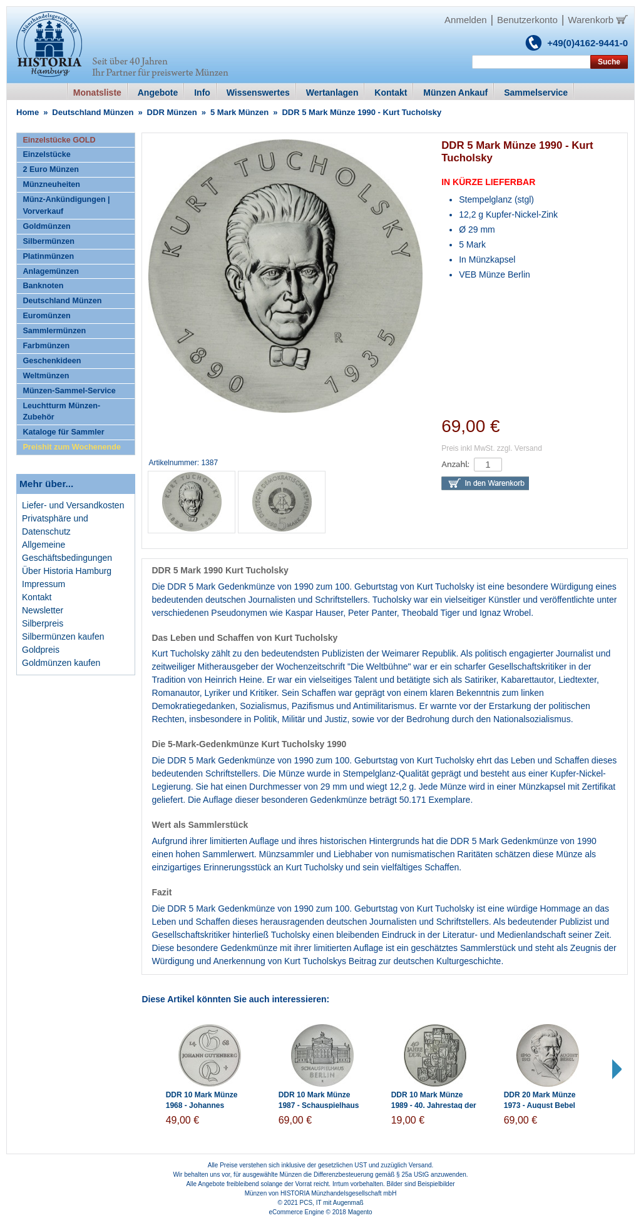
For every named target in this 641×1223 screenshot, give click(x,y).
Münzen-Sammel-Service (69, 390)
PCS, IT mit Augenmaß (332, 1202)
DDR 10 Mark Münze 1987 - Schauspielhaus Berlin (319, 1105)
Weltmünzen (46, 375)
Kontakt (36, 597)
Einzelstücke (46, 154)
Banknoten (43, 285)
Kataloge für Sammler (63, 432)
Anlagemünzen (51, 271)
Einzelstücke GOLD (59, 140)
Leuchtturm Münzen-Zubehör (61, 411)
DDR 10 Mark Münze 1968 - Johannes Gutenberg (202, 1105)
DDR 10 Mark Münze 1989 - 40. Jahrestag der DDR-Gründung (433, 1105)
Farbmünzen (46, 345)
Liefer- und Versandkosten (73, 505)
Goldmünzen (46, 226)
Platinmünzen (48, 256)
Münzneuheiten (51, 184)
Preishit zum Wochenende (72, 447)
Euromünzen (46, 315)
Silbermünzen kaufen (63, 637)
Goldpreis (40, 650)
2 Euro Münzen (51, 169)
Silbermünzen (48, 241)
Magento (360, 1212)
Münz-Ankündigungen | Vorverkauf (66, 205)
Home (27, 112)
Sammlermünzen (54, 330)
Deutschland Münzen (92, 112)
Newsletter (42, 610)
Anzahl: (455, 464)
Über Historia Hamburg (66, 571)
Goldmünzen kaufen (61, 663)
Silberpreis (42, 623)
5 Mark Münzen (239, 112)
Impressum (43, 584)
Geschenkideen (52, 360)
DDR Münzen (172, 112)
